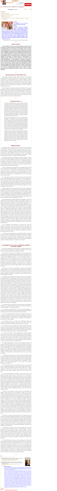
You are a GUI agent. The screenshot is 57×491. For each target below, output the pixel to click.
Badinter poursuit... (6, 16)
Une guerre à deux (7, 15)
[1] (23, 3)
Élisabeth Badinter (9, 2)
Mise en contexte (5, 13)
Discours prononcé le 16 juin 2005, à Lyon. (10, 14)
